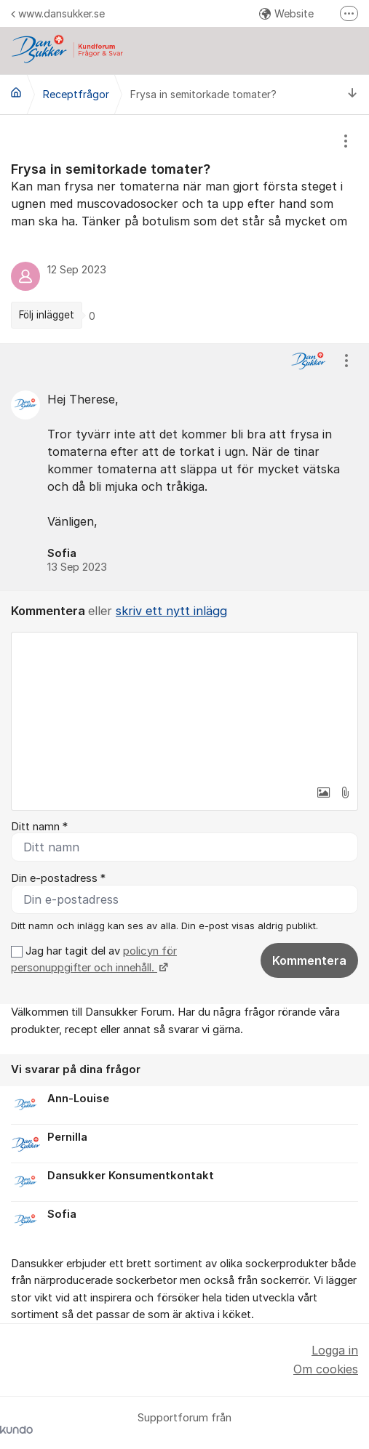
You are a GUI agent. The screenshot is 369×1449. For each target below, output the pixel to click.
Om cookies (325, 1369)
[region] (184, 229)
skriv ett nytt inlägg (171, 610)
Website (286, 13)
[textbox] (184, 705)
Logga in (335, 1350)
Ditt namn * (39, 826)
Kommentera (309, 960)
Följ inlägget (46, 315)
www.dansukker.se (58, 13)
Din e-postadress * (58, 878)
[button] (323, 792)
